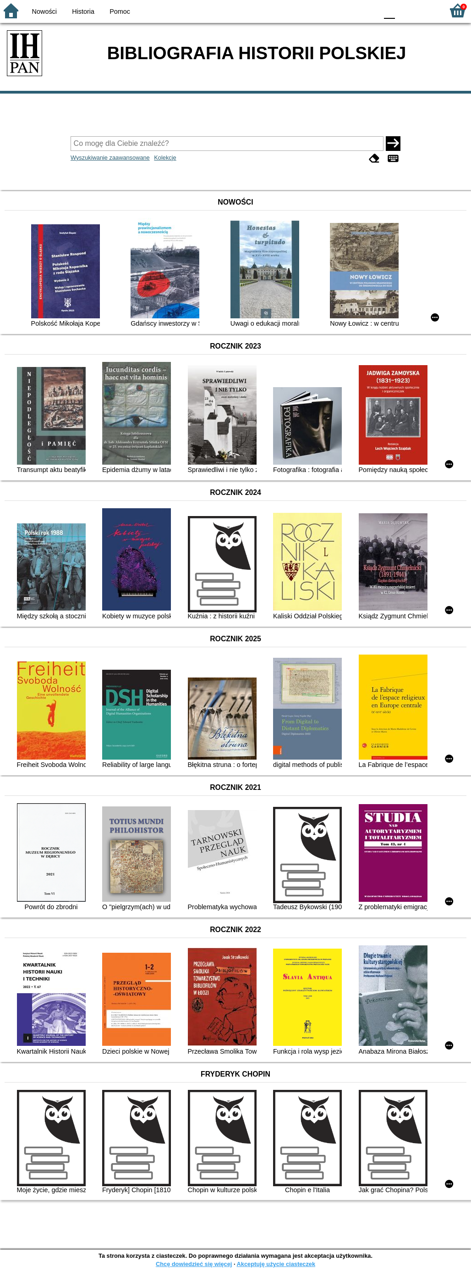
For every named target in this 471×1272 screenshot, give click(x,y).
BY (368, 10)
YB (349, 10)
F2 (426, 10)
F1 (405, 10)
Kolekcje (165, 157)
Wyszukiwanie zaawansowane (110, 157)
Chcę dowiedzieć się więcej (194, 1264)
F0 (389, 10)
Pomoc (120, 11)
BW (331, 10)
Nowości (44, 11)
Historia (83, 11)
